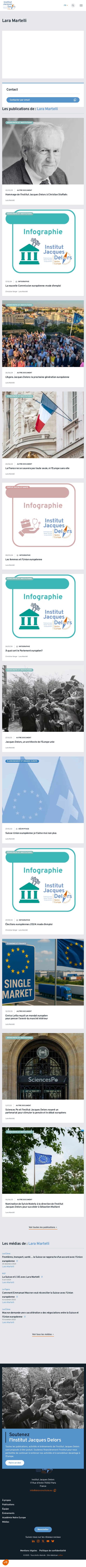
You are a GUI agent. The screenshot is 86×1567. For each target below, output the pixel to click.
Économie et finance (16, 943)
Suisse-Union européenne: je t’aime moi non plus (31, 833)
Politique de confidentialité (52, 1550)
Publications (8, 1504)
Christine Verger (11, 291)
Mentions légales (28, 1550)
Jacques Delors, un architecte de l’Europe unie (29, 742)
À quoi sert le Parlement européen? (24, 650)
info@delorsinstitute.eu (43, 1490)
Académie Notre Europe (14, 1517)
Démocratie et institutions (19, 122)
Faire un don (15, 1462)
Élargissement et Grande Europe (22, 761)
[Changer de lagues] (66, 5)
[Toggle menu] (81, 5)
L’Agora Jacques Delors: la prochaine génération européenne (37, 377)
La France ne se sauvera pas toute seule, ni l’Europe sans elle (37, 468)
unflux (60, 1555)
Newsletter (43, 1529)
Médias (5, 1521)
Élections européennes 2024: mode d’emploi (28, 924)
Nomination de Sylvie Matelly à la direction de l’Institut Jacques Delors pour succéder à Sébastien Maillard (34, 1205)
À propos (6, 1500)
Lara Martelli (10, 200)
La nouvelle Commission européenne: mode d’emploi (33, 285)
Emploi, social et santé (17, 487)
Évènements (8, 1513)
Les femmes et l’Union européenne (23, 559)
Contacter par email (41, 100)
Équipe (5, 1508)
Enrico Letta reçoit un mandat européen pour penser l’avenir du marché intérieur (26, 1017)
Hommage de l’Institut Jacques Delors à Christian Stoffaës (36, 194)
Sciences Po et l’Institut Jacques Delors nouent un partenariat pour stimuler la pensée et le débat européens (35, 1111)
